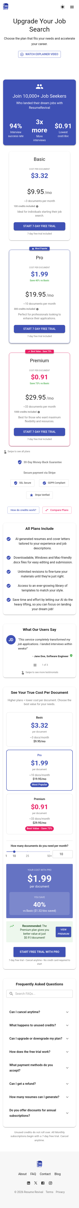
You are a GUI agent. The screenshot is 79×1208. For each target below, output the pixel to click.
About (22, 1174)
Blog (58, 1174)
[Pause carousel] (35, 665)
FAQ (33, 1174)
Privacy (60, 1192)
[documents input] (63, 854)
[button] (39, 226)
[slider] (14, 851)
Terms (49, 1192)
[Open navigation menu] (72, 7)
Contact (45, 1174)
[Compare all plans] (57, 510)
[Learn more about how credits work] (23, 510)
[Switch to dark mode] (62, 7)
